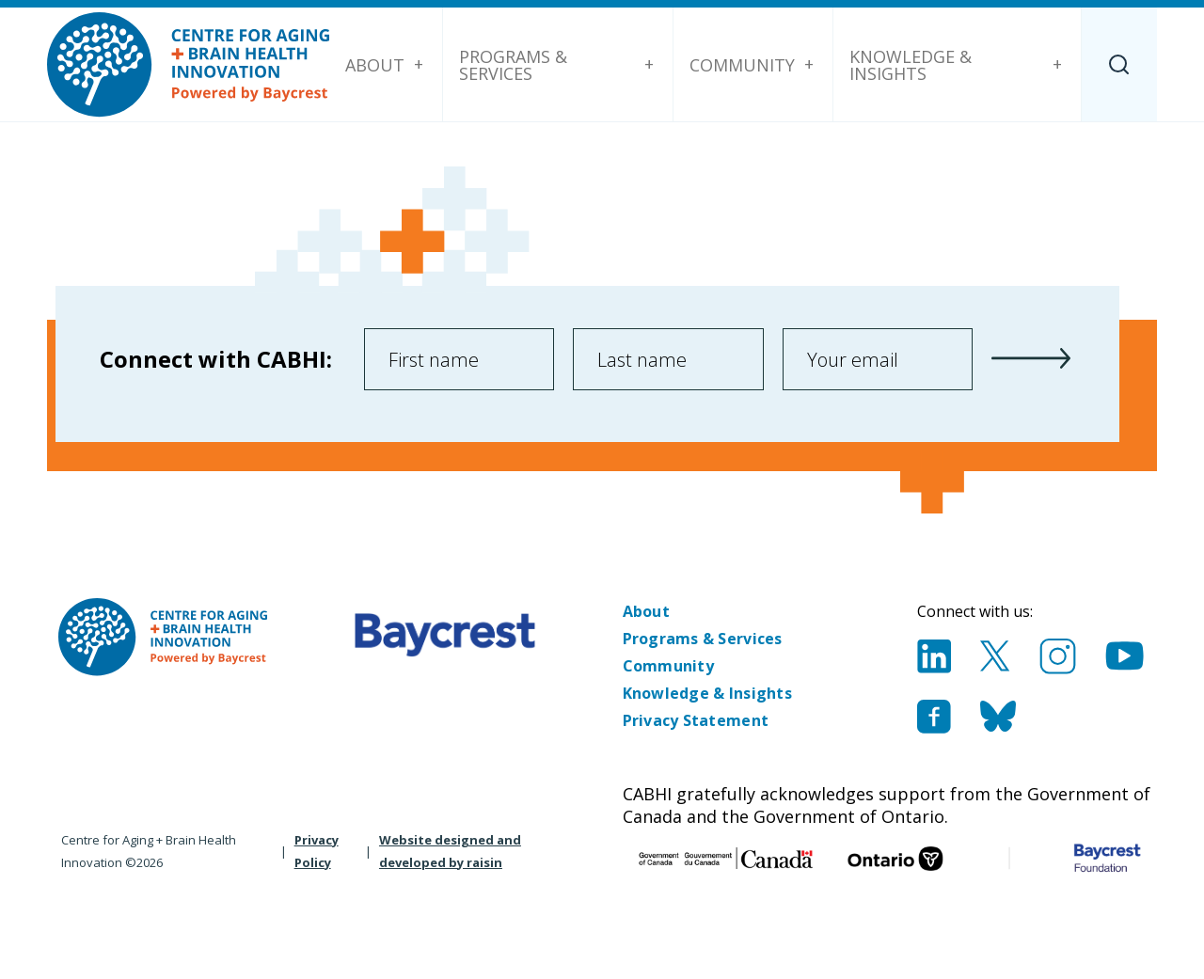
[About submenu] (418, 65)
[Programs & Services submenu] (649, 65)
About (374, 65)
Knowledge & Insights (910, 65)
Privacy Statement (696, 720)
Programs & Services (513, 65)
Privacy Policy (316, 851)
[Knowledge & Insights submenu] (1057, 65)
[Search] (1119, 64)
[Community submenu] (809, 65)
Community (742, 65)
